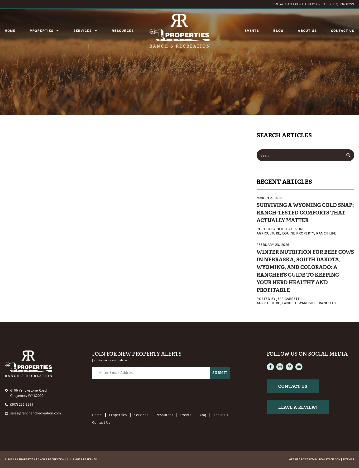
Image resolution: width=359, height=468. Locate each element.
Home (10, 31)
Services (141, 415)
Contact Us (342, 31)
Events (251, 31)
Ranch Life (326, 233)
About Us (307, 31)
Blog (278, 31)
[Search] (348, 155)
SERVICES (85, 31)
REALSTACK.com (329, 459)
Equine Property (298, 233)
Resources (123, 31)
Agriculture (268, 233)
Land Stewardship (299, 303)
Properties (44, 31)
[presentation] (128, 393)
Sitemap (348, 459)
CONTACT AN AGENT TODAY (293, 4)
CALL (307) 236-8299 (337, 4)
